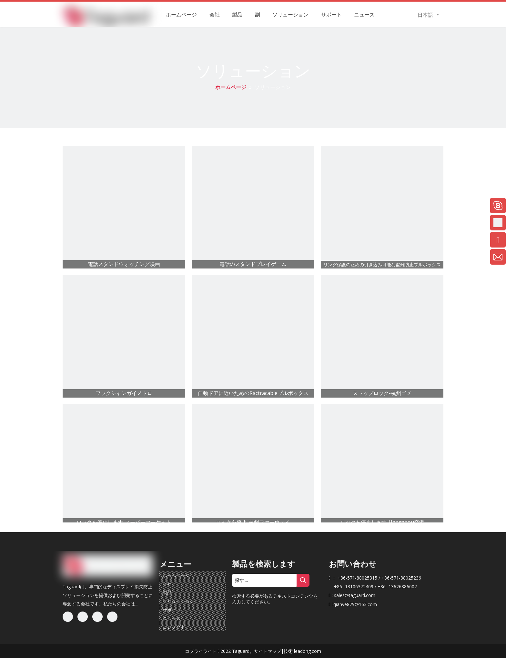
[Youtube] (112, 617)
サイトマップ (267, 651)
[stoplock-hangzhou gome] (382, 336)
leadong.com (307, 651)
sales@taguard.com (354, 595)
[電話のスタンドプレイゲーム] (253, 207)
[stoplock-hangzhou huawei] (253, 465)
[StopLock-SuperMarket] (124, 465)
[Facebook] (68, 617)
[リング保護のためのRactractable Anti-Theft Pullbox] (382, 207)
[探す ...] (264, 580)
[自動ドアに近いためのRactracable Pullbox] (253, 336)
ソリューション (178, 601)
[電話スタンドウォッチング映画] (124, 207)
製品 (167, 592)
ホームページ (176, 575)
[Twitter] (97, 617)
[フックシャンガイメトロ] (124, 336)
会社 (167, 584)
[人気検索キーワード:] (303, 580)
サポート (172, 610)
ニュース (172, 618)
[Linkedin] (82, 617)
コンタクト (174, 627)
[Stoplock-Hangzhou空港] (382, 465)
